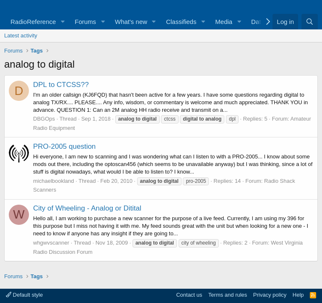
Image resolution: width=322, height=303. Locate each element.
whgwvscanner (51, 243)
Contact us (189, 295)
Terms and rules (227, 295)
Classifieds (181, 21)
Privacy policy (269, 295)
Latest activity (20, 35)
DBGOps (44, 119)
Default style (24, 295)
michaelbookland (53, 181)
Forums (85, 21)
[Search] (309, 21)
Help (298, 295)
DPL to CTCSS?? (61, 85)
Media (223, 21)
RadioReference (33, 21)
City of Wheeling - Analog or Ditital (87, 208)
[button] (62, 21)
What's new (131, 21)
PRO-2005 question (64, 146)
